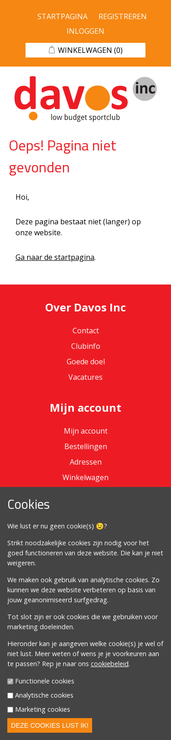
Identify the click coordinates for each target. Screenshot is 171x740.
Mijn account (86, 431)
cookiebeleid (110, 663)
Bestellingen (85, 446)
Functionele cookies (44, 681)
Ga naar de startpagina (55, 257)
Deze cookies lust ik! (49, 725)
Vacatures (85, 377)
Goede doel (86, 362)
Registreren (122, 16)
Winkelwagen (85, 477)
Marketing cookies (42, 709)
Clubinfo (85, 346)
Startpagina (62, 16)
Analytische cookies (44, 695)
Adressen (86, 462)
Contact (86, 331)
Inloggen (85, 31)
